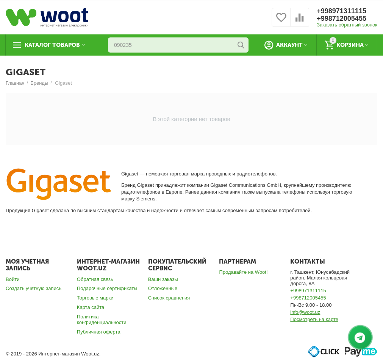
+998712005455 (341, 18)
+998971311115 (341, 11)
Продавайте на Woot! (243, 272)
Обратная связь (95, 279)
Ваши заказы (163, 279)
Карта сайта (91, 307)
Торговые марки (95, 298)
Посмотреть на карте (314, 319)
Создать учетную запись (33, 288)
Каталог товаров (52, 45)
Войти (12, 279)
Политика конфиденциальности (102, 319)
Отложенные (163, 288)
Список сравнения (169, 298)
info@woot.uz (305, 312)
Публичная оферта (98, 332)
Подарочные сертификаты (107, 288)
